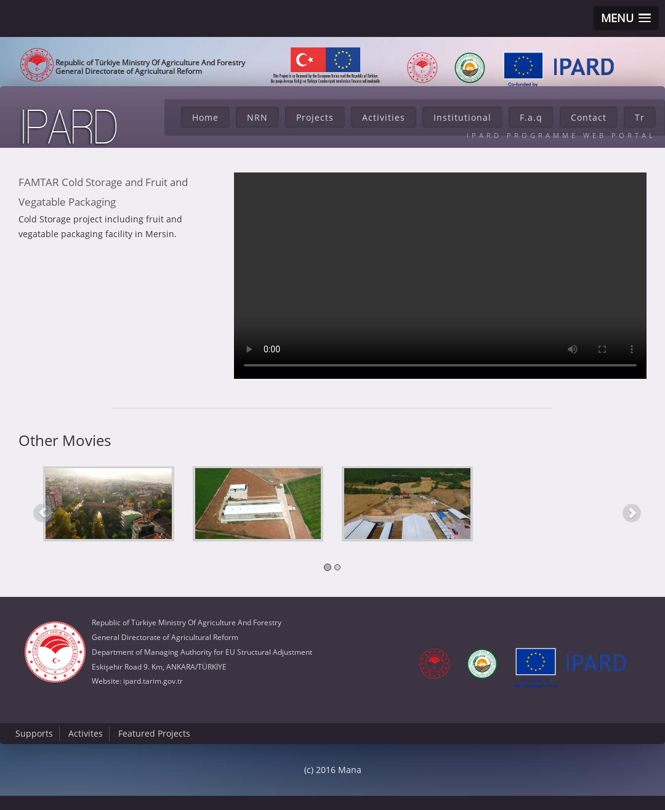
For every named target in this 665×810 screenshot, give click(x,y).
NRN (257, 117)
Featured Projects (154, 733)
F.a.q (531, 117)
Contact (589, 117)
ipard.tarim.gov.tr (153, 681)
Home (205, 117)
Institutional (462, 117)
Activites (85, 733)
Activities (383, 117)
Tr (640, 117)
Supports (34, 733)
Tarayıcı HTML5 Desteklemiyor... (440, 275)
